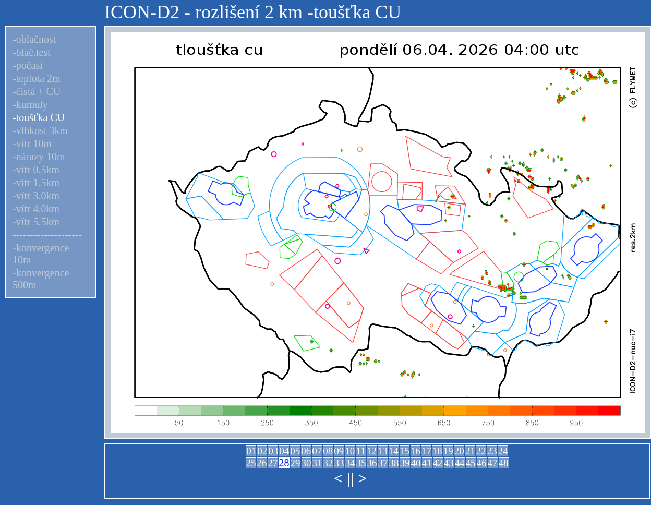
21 (470, 451)
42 (438, 463)
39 (405, 463)
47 (493, 463)
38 (394, 463)
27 (273, 463)
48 (504, 463)
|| (350, 478)
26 (262, 463)
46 (482, 463)
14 (394, 451)
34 (350, 463)
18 (437, 451)
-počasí (28, 65)
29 (295, 463)
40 (416, 463)
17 (426, 451)
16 (415, 451)
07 (317, 451)
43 (449, 463)
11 (360, 451)
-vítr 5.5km (36, 221)
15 (404, 451)
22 (481, 451)
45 (471, 463)
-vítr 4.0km (36, 208)
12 (372, 451)
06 (306, 451)
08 (328, 451)
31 (317, 463)
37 (383, 463)
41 (427, 463)
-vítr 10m (32, 143)
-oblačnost (34, 39)
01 (251, 451)
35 (361, 463)
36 (372, 463)
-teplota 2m (37, 78)
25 (251, 463)
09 (339, 451)
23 (492, 451)
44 (460, 463)
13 (383, 451)
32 (328, 463)
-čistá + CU (37, 91)
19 (448, 451)
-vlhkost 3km (40, 130)
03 (273, 451)
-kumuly (30, 104)
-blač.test (32, 52)
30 (306, 463)
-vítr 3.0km (36, 195)
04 (284, 451)
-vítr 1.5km (36, 182)
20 (459, 451)
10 (350, 451)
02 (262, 451)
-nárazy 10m (39, 156)
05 (295, 451)
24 (503, 451)
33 (339, 463)
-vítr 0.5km (36, 169)
